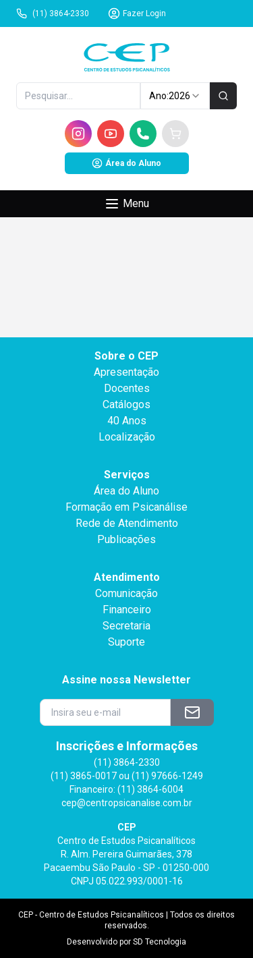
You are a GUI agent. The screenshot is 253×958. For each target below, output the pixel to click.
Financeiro (127, 609)
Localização (127, 436)
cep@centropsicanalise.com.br (126, 802)
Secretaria (126, 625)
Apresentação (126, 372)
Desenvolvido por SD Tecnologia (126, 942)
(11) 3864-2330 (52, 13)
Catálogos (126, 404)
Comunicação (126, 593)
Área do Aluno (126, 163)
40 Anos (126, 420)
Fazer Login (137, 13)
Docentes (127, 388)
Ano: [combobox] (175, 96)
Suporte (126, 642)
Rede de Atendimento (127, 523)
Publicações (126, 539)
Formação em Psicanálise (126, 507)
